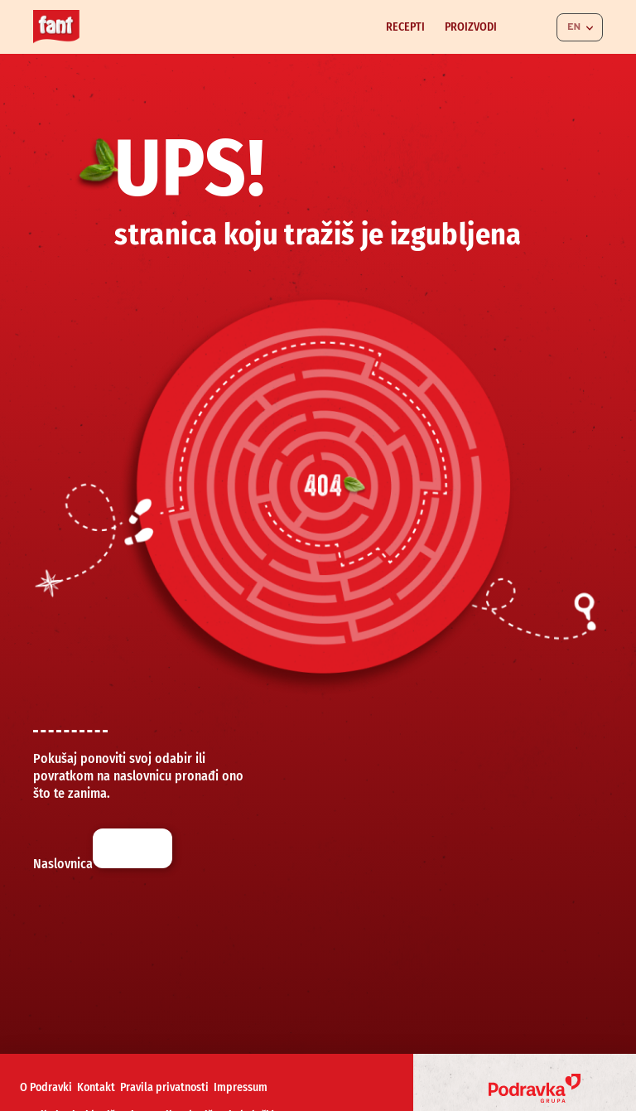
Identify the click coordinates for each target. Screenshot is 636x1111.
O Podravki (46, 1087)
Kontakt (96, 1087)
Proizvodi (471, 27)
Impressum (240, 1087)
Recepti (405, 27)
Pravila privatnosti (164, 1087)
